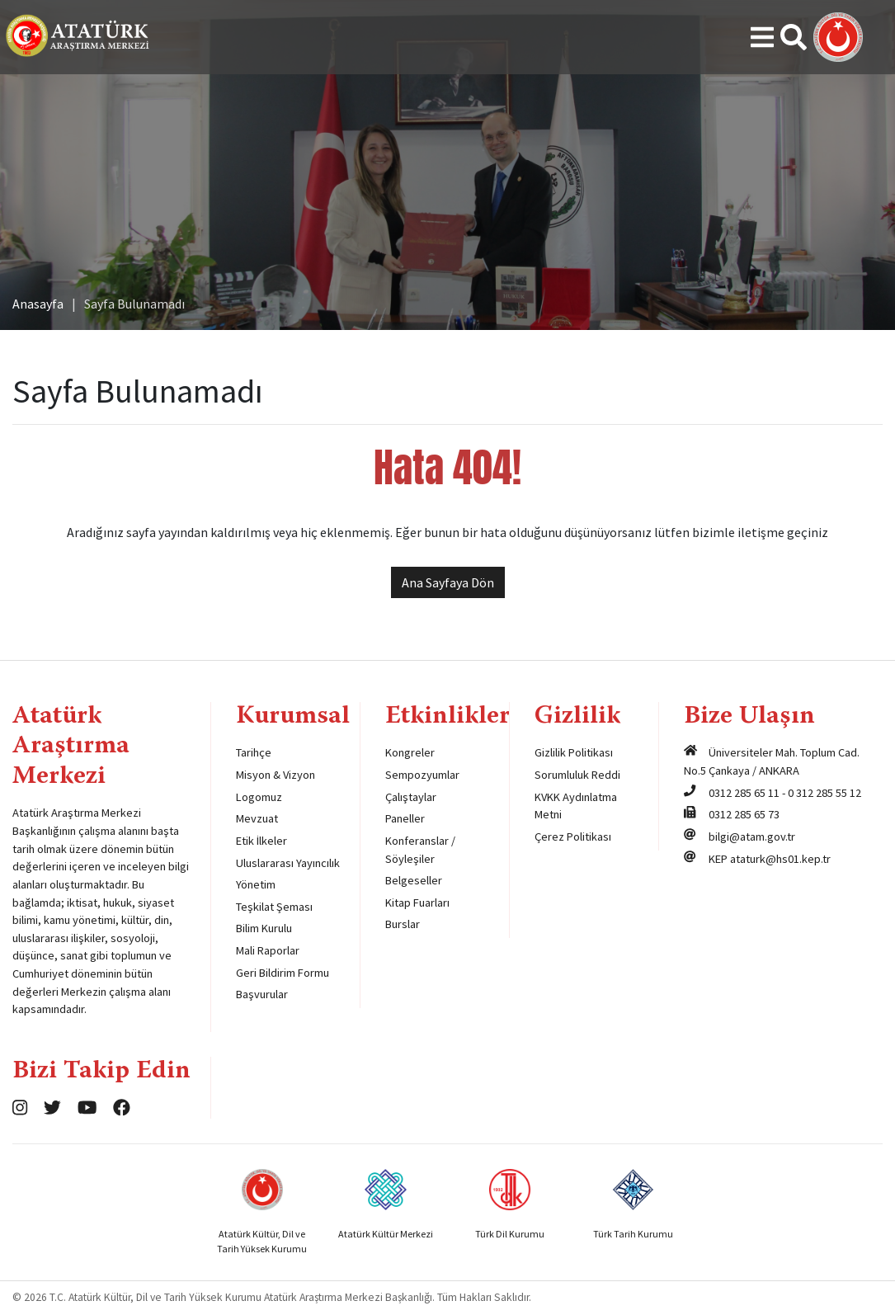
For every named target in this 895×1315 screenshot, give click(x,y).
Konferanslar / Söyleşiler (420, 849)
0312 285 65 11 (744, 792)
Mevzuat (257, 818)
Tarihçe (253, 752)
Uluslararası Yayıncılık (288, 862)
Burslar (402, 924)
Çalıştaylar (410, 796)
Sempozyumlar (422, 774)
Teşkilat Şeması (274, 906)
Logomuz (259, 796)
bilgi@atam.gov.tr (752, 836)
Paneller (405, 818)
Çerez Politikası (573, 836)
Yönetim (256, 884)
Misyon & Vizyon (275, 774)
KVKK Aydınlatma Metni (576, 805)
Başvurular (262, 994)
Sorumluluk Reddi (577, 774)
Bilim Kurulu (264, 928)
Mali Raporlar (267, 950)
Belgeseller (413, 880)
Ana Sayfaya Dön (448, 582)
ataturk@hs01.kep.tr (780, 858)
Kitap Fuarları (417, 902)
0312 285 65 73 (744, 814)
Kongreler (410, 752)
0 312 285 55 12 (824, 792)
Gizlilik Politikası (574, 752)
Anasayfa (38, 303)
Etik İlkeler (261, 840)
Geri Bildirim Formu (282, 972)
